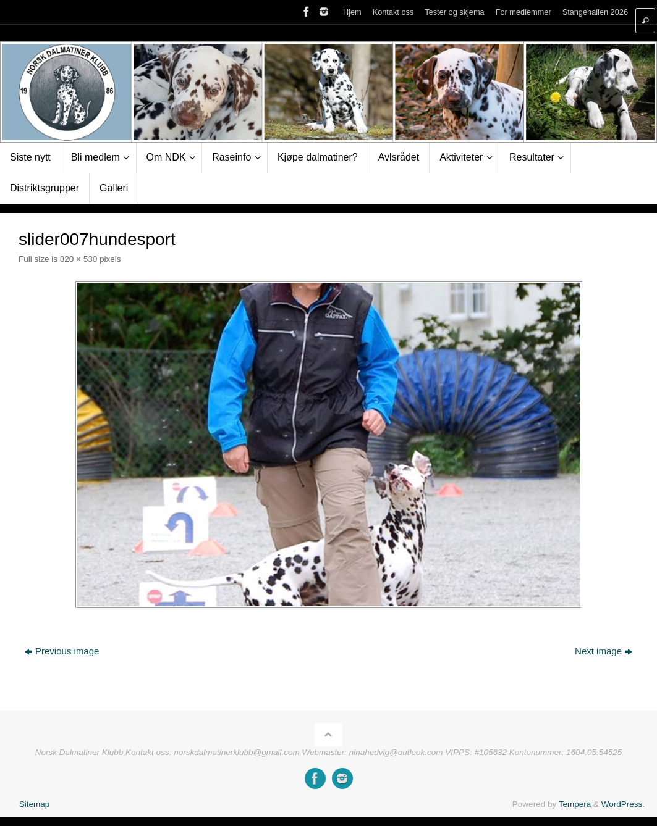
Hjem (352, 12)
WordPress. (623, 804)
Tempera (575, 804)
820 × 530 (78, 259)
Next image (603, 651)
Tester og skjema (454, 12)
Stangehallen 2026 (595, 12)
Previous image (62, 651)
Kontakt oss (393, 12)
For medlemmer (523, 12)
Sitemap (34, 804)
